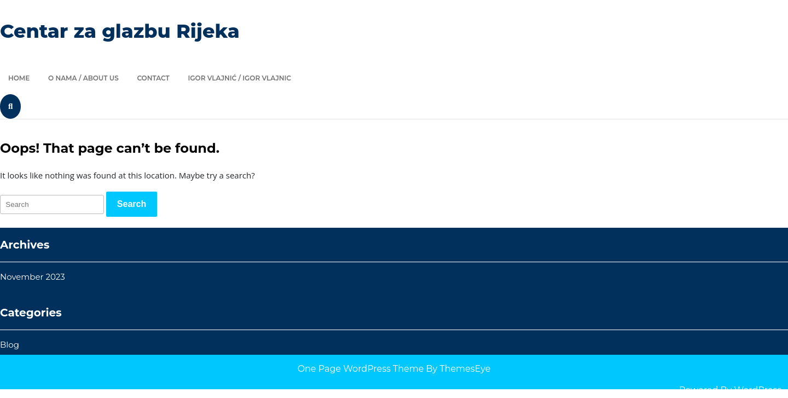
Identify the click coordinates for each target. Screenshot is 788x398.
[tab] (131, 204)
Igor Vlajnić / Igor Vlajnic (239, 78)
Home (19, 78)
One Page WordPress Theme (361, 369)
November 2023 (32, 277)
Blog (9, 344)
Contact (153, 78)
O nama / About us (83, 78)
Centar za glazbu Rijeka (120, 31)
